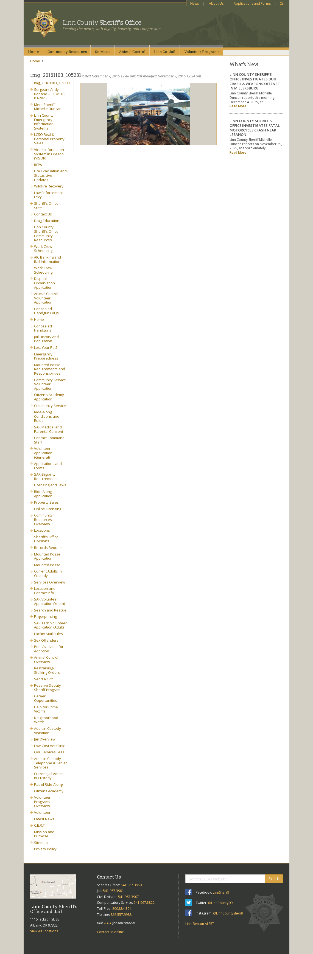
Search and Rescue (50, 610)
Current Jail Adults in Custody (48, 776)
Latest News (44, 818)
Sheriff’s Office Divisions (46, 539)
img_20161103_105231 (52, 82)
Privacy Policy (45, 848)
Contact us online (110, 932)
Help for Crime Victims (46, 709)
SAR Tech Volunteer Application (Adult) (50, 625)
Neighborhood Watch (46, 720)
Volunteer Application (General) (43, 452)
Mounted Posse (47, 564)
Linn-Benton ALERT (199, 923)
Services (102, 51)
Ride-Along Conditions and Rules (46, 416)
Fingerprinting (45, 616)
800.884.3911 (122, 908)
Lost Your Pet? (45, 347)
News (194, 3)
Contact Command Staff (49, 440)
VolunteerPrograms (202, 51)
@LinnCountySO (220, 902)
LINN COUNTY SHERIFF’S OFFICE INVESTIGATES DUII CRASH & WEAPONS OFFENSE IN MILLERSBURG (255, 81)
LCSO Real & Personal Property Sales (49, 138)
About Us (216, 3)
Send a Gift (43, 679)
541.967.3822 (144, 902)
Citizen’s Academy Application (49, 397)
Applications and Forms (252, 3)
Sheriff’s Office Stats (46, 205)
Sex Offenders (46, 640)
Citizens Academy (48, 791)
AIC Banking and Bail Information (47, 259)
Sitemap (41, 842)
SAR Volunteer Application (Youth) (49, 601)
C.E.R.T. (40, 825)
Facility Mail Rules (48, 633)
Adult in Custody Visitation (47, 730)
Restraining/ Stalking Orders (47, 670)
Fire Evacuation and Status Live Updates (50, 175)
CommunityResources (67, 51)
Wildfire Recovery (48, 186)
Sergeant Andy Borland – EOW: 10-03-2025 (49, 93)
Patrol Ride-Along (48, 784)
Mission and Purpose (44, 834)
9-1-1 (107, 923)
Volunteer (42, 812)
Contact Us (43, 214)
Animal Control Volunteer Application (46, 298)
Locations (42, 530)
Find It (273, 878)
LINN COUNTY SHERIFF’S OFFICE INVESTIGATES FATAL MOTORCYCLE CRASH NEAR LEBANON (255, 127)
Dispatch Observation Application (44, 283)
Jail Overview (44, 739)
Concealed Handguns (43, 328)
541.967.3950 (131, 885)
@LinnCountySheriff (228, 913)
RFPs (38, 164)
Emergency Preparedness (46, 356)
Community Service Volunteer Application (50, 384)
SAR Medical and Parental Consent (48, 429)
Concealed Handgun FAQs (46, 311)
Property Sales (46, 502)
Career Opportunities (45, 698)
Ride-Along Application (43, 493)
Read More (238, 106)
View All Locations (44, 931)
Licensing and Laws (50, 484)
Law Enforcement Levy (48, 195)
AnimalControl (132, 51)
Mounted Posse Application (47, 556)
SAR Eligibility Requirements (46, 476)
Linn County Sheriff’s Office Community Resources (46, 233)
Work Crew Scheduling (43, 248)
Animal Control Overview (46, 659)
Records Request (48, 547)
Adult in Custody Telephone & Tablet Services (50, 763)
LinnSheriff (221, 892)
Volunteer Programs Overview (42, 801)
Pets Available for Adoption (48, 648)
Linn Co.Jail (164, 51)
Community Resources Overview (43, 519)
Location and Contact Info (44, 590)
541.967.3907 (128, 896)
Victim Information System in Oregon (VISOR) (49, 154)
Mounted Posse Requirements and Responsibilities (49, 369)
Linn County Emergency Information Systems (44, 122)
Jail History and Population (46, 339)
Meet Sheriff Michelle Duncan (48, 106)
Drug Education (46, 220)
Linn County (102, 22)
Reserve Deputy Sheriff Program (47, 687)
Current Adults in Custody (48, 573)
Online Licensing (47, 508)
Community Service (50, 405)
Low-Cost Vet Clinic (49, 745)
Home (33, 51)
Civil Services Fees (49, 752)
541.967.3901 (113, 890)
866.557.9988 (121, 914)
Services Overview (49, 582)
